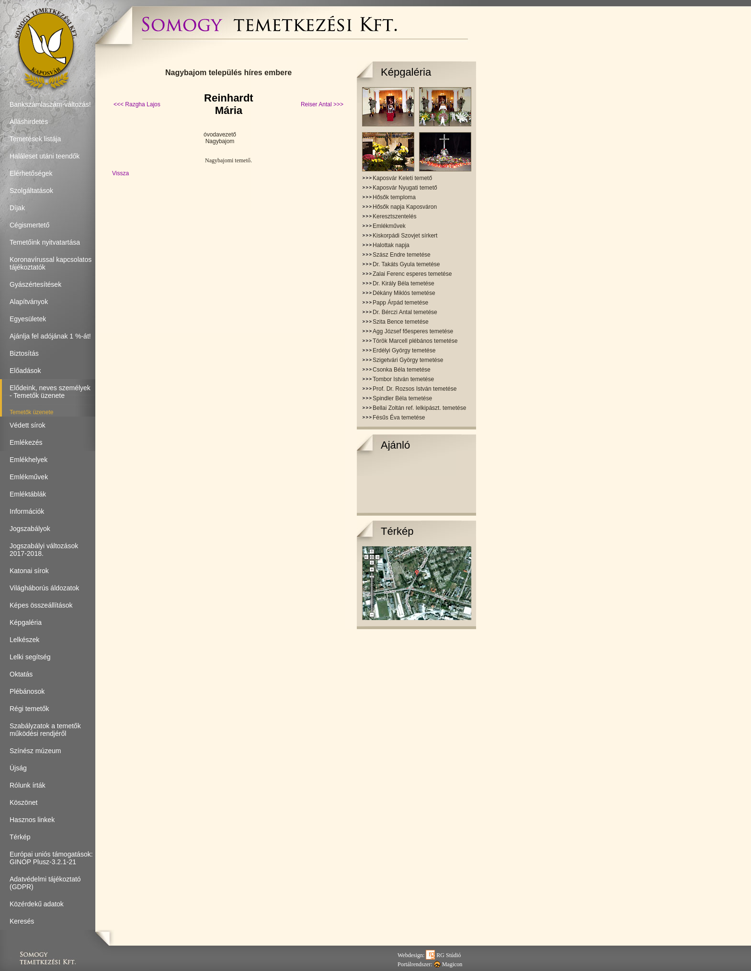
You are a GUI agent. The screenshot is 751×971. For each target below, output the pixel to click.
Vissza (120, 173)
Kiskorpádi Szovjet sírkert (405, 235)
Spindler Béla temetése (402, 398)
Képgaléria (406, 72)
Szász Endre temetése (402, 254)
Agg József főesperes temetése (413, 331)
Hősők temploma (394, 197)
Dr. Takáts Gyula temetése (406, 264)
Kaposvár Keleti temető (402, 178)
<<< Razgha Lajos (137, 104)
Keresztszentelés (394, 216)
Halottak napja (391, 245)
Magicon (448, 964)
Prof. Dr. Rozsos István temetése (414, 388)
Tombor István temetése (403, 379)
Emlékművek (389, 226)
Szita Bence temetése (401, 321)
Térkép (397, 531)
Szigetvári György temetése (408, 360)
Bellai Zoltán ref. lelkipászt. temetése (419, 408)
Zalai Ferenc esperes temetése (412, 274)
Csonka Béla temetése (402, 369)
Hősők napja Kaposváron (405, 206)
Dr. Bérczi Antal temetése (405, 312)
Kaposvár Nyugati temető (405, 187)
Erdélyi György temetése (404, 350)
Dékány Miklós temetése (404, 293)
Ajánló (395, 445)
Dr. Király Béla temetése (403, 283)
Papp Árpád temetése (400, 302)
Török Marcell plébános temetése (415, 341)
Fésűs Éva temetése (399, 417)
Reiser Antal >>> (322, 104)
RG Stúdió (443, 955)
